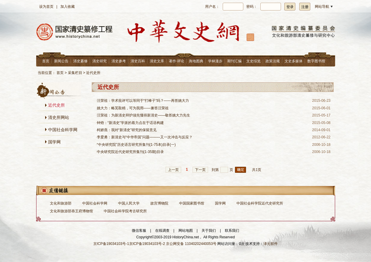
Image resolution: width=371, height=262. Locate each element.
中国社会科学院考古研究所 (125, 211)
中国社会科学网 (62, 129)
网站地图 (185, 230)
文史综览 (253, 61)
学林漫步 (215, 61)
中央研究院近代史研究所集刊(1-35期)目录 (130, 152)
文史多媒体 (294, 61)
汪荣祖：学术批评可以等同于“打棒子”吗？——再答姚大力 (143, 101)
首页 (45, 61)
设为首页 (46, 6)
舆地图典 (196, 61)
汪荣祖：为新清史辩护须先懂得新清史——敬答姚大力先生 (143, 115)
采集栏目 (75, 73)
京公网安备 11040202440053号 (191, 244)
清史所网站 (58, 117)
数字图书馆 (316, 61)
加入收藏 (67, 6)
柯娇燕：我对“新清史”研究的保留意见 (127, 130)
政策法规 (272, 61)
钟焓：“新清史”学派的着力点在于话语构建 (130, 123)
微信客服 (139, 230)
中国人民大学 (129, 203)
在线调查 (162, 230)
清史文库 (157, 61)
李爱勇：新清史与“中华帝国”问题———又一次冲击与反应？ (145, 137)
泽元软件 (270, 244)
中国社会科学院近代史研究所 (259, 203)
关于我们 (208, 230)
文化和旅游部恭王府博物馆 (71, 211)
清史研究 (99, 61)
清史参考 (119, 61)
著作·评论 (176, 61)
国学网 (54, 142)
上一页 (173, 170)
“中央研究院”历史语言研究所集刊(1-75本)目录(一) (136, 145)
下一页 (200, 170)
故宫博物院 (159, 203)
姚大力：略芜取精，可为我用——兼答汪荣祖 (133, 108)
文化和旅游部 (60, 203)
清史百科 (138, 61)
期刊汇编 (234, 61)
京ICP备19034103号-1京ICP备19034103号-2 (129, 244)
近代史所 (93, 73)
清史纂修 (80, 61)
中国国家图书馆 (191, 203)
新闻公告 (61, 61)
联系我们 (232, 230)
